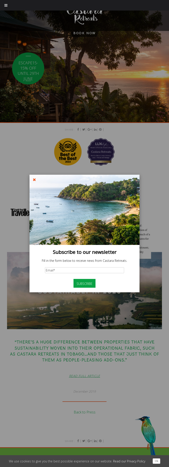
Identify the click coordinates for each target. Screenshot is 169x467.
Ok (156, 461)
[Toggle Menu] (6, 5)
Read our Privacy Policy (129, 461)
